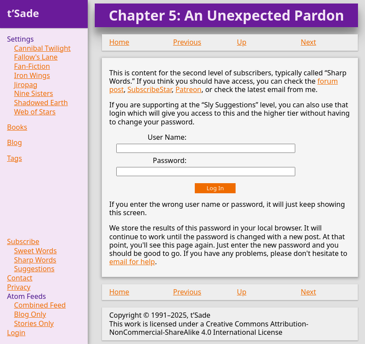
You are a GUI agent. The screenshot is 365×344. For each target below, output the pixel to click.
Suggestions (34, 269)
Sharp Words (35, 260)
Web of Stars (35, 112)
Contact (19, 278)
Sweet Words (35, 251)
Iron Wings (32, 75)
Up (242, 42)
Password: (169, 160)
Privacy (18, 287)
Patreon (188, 89)
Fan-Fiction (32, 66)
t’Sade (23, 13)
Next (308, 42)
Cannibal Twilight (42, 48)
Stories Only (34, 323)
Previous (187, 42)
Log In (215, 188)
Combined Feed (40, 305)
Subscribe (23, 242)
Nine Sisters (33, 93)
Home (119, 42)
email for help (132, 261)
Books (17, 127)
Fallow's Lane (35, 57)
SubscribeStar (149, 89)
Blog (14, 142)
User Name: (166, 137)
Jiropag (25, 85)
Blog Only (30, 314)
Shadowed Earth (41, 103)
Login (16, 333)
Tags (14, 158)
